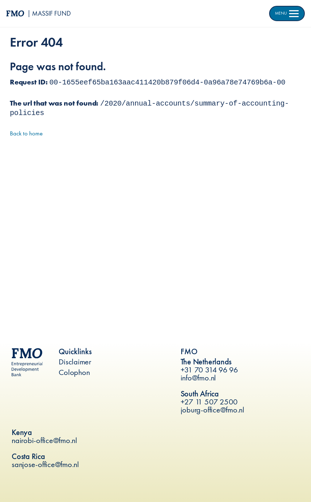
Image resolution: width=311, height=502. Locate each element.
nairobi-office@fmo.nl (44, 440)
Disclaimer (75, 361)
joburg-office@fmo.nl (212, 409)
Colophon (74, 372)
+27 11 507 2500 (209, 401)
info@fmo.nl (198, 377)
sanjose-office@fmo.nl (45, 464)
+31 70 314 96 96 (209, 369)
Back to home (26, 133)
